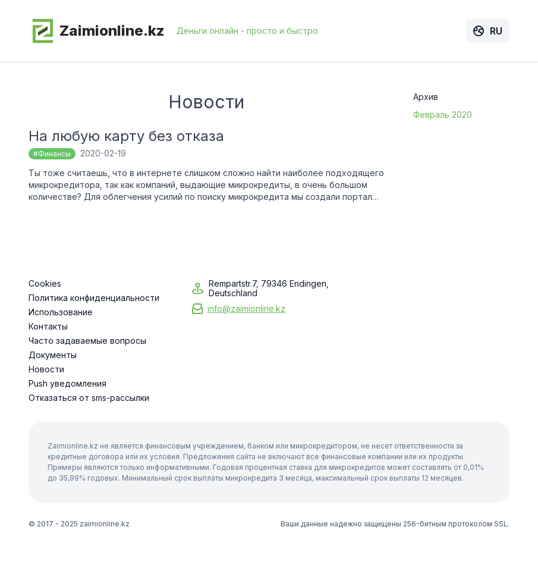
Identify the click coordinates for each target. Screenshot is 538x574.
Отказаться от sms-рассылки (89, 398)
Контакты (48, 326)
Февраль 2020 (442, 114)
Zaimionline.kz (97, 31)
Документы (53, 355)
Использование (61, 312)
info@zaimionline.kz (246, 308)
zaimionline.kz (105, 523)
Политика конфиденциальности (94, 298)
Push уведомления (67, 383)
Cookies (45, 283)
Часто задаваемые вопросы (87, 341)
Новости (46, 369)
